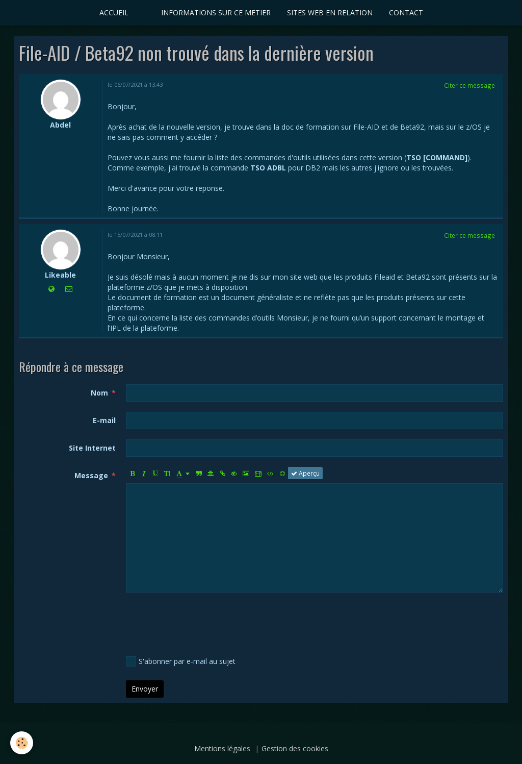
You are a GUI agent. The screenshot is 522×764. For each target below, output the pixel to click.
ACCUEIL (113, 12)
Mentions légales (222, 748)
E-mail (104, 420)
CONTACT (406, 12)
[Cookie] (21, 742)
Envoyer (145, 689)
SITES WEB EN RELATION (330, 12)
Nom (99, 393)
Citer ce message (469, 85)
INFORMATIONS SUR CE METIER (216, 12)
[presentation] (203, 623)
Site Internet (92, 448)
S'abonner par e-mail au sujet (181, 661)
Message (91, 475)
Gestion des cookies (295, 748)
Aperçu (305, 473)
